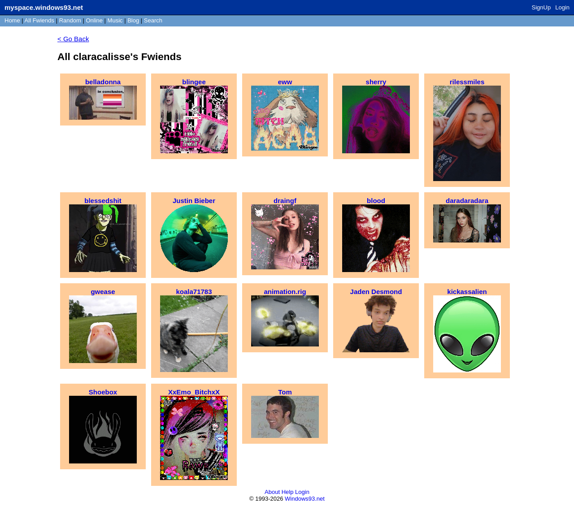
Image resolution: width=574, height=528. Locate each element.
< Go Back (73, 39)
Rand (70, 20)
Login (562, 7)
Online (94, 20)
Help (288, 492)
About (272, 492)
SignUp (541, 7)
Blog (133, 20)
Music (115, 20)
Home (12, 20)
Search (153, 20)
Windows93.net (305, 498)
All (39, 20)
